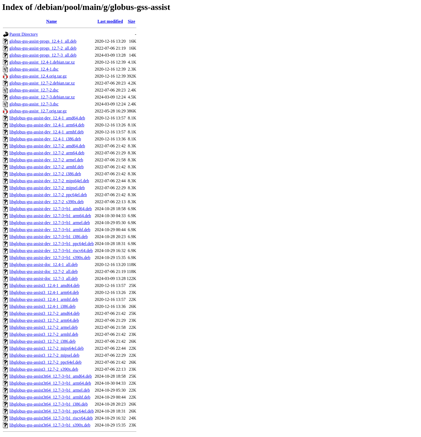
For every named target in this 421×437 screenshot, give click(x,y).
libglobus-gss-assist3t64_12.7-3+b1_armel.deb (49, 390)
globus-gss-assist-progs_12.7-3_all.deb (43, 55)
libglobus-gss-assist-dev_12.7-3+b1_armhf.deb (49, 229)
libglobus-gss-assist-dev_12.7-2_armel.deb (46, 160)
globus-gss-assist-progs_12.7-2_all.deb (43, 48)
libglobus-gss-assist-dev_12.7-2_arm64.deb (46, 153)
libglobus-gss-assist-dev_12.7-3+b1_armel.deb (49, 222)
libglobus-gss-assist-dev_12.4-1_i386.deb (45, 139)
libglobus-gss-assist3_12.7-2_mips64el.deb (46, 348)
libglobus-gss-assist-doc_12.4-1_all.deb (43, 264)
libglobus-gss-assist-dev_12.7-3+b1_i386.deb (48, 236)
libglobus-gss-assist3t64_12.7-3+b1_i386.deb (48, 404)
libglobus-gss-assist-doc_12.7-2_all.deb (43, 271)
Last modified (110, 21)
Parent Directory (23, 34)
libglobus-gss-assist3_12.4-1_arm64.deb (44, 292)
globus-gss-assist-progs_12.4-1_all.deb (43, 41)
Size (131, 21)
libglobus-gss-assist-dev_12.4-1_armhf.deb (46, 132)
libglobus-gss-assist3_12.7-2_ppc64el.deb (45, 362)
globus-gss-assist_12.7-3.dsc (34, 104)
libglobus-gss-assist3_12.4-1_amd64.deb (44, 285)
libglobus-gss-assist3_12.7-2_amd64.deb (44, 313)
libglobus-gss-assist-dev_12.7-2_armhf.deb (46, 167)
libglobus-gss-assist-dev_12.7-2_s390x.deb (46, 201)
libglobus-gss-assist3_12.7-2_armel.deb (43, 327)
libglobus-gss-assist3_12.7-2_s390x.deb (43, 369)
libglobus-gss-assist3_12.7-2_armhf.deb (43, 334)
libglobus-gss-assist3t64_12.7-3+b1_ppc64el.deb (51, 411)
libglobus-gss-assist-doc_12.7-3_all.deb (43, 278)
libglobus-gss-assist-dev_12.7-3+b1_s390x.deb (49, 257)
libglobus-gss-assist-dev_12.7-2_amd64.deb (47, 146)
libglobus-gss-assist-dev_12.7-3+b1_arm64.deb (50, 215)
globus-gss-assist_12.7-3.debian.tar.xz (42, 97)
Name (51, 21)
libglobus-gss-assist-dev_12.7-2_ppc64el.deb (48, 194)
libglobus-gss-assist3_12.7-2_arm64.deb (44, 320)
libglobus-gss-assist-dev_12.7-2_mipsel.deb (47, 187)
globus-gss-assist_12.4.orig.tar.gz (38, 76)
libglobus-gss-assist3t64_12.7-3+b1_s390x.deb (49, 425)
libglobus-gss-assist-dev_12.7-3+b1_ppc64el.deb (51, 243)
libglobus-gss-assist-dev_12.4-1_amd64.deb (47, 118)
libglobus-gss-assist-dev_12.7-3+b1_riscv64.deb (51, 250)
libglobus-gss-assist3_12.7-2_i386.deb (42, 341)
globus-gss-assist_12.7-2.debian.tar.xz (42, 83)
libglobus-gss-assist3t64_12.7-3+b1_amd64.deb (50, 376)
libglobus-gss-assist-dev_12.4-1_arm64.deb (46, 125)
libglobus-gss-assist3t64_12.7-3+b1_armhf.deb (49, 397)
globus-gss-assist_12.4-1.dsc (34, 69)
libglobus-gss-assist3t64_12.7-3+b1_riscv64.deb (51, 418)
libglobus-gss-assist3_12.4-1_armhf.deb (43, 299)
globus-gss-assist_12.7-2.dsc (34, 90)
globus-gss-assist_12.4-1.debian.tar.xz (42, 62)
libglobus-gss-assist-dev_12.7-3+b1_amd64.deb (50, 208)
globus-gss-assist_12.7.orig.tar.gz (38, 111)
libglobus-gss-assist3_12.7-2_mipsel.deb (44, 355)
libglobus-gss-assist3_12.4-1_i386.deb (42, 306)
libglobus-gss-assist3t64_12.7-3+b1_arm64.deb (50, 383)
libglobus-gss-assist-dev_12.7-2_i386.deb (45, 174)
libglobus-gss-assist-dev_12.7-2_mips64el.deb (49, 181)
